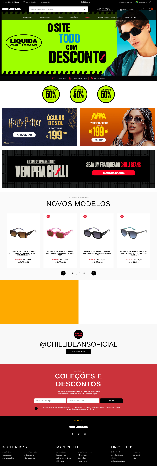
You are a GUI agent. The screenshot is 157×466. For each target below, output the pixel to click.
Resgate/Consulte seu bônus (108, 17)
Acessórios (74, 17)
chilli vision (60, 461)
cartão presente (29, 455)
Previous (63, 273)
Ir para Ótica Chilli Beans (12, 2)
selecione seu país (143, 2)
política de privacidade (63, 458)
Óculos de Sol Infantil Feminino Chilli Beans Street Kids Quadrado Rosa (60, 253)
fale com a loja (61, 455)
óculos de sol (115, 452)
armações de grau (117, 455)
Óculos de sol (26, 17)
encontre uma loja (8, 458)
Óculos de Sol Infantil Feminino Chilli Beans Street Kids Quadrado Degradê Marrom (23, 253)
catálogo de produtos (118, 461)
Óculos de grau (44, 17)
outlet (134, 458)
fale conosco (82, 455)
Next (93, 273)
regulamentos (82, 461)
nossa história (6, 452)
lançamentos (137, 455)
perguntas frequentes (85, 452)
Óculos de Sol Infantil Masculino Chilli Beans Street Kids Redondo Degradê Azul (133, 253)
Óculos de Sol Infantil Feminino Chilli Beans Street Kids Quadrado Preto (97, 253)
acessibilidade (31, 2)
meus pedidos (61, 452)
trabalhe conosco (29, 458)
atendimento (45, 2)
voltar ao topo (78, 420)
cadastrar (111, 401)
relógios (113, 458)
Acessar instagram (78, 351)
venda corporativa (7, 455)
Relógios (60, 17)
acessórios (136, 452)
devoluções (82, 458)
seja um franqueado (125, 2)
